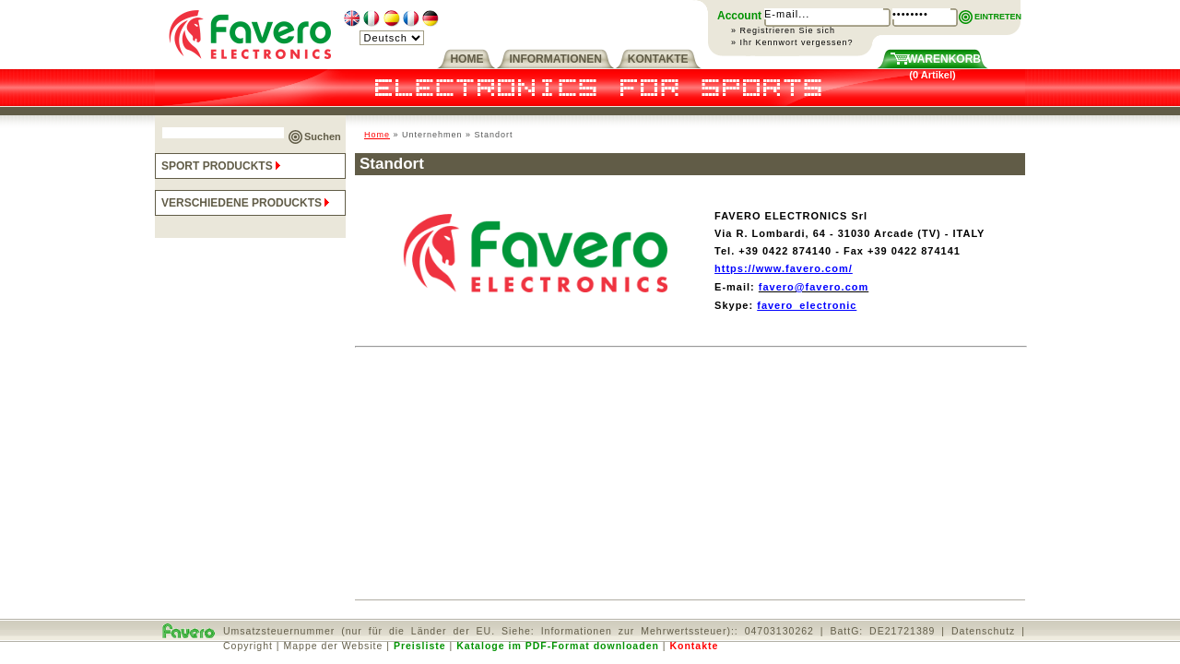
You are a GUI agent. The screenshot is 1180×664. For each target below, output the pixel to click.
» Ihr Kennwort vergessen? (792, 42)
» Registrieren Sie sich (783, 30)
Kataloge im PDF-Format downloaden (557, 645)
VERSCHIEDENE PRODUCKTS (247, 202)
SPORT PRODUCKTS (222, 166)
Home (377, 134)
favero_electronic (806, 305)
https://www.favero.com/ (783, 268)
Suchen (322, 136)
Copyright (248, 645)
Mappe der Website (334, 645)
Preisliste (420, 645)
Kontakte (693, 645)
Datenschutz (983, 630)
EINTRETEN (997, 16)
